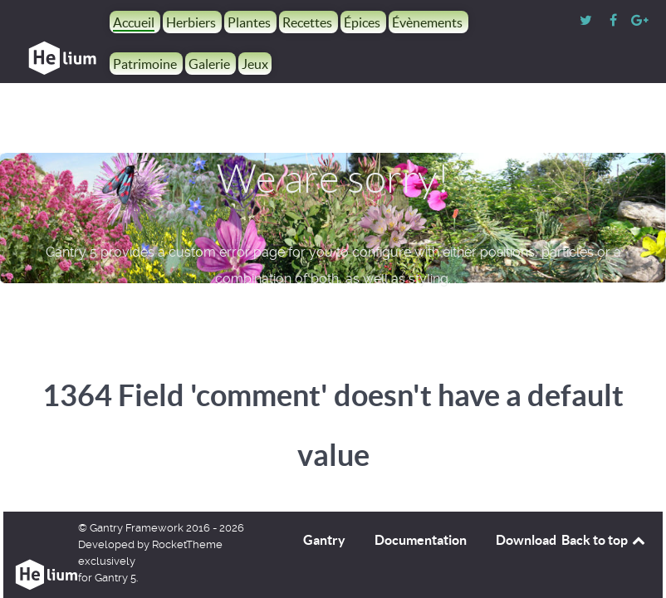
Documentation (421, 539)
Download (526, 539)
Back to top (604, 539)
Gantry (324, 539)
